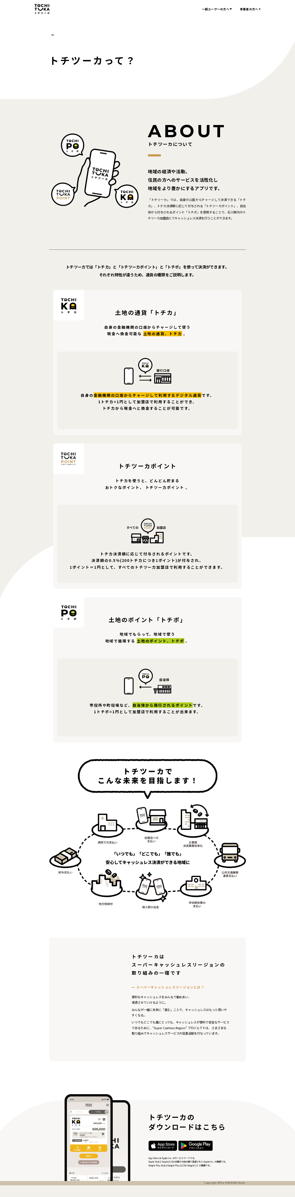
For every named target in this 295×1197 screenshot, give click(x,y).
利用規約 (88, 1192)
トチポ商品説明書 (147, 722)
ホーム (53, 35)
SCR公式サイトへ (152, 1046)
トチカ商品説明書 (117, 419)
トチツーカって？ (76, 35)
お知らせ (188, 9)
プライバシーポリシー (64, 1192)
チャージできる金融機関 (172, 419)
